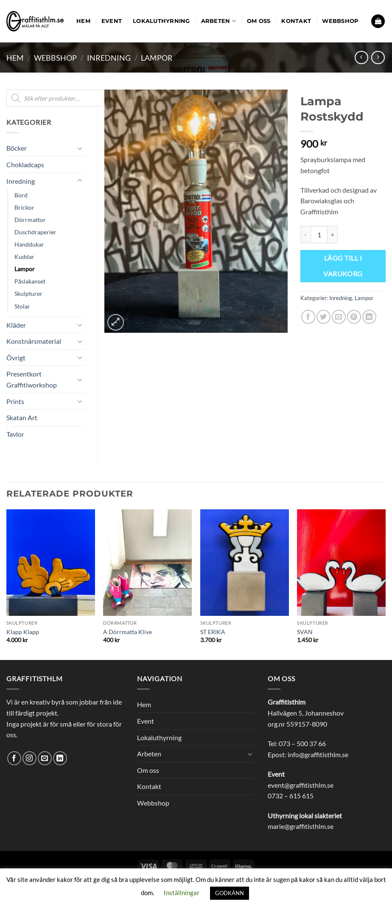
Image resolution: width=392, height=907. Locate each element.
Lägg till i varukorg (343, 266)
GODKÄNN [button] (229, 893)
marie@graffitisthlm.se (300, 826)
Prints (15, 401)
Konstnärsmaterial (33, 341)
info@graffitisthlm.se (318, 754)
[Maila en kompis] (339, 317)
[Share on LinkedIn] (369, 317)
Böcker (16, 148)
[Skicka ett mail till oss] (45, 758)
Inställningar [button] (181, 892)
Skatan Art (21, 417)
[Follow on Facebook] (14, 758)
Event (111, 21)
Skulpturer (28, 293)
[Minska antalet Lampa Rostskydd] (305, 234)
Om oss (259, 21)
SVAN (305, 631)
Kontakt (296, 21)
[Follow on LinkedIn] (60, 758)
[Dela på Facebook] (308, 317)
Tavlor (15, 434)
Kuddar (24, 256)
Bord (21, 195)
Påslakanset (29, 281)
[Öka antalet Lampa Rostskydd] (333, 234)
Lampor (157, 57)
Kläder (16, 325)
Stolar (22, 306)
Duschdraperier (35, 232)
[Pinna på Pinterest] (354, 317)
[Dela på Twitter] (323, 317)
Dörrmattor (30, 219)
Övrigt (15, 358)
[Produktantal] (319, 234)
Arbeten (218, 21)
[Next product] (361, 57)
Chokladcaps (25, 164)
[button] (378, 21)
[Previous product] (377, 57)
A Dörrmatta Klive (127, 631)
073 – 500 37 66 (302, 743)
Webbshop (340, 21)
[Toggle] (80, 148)
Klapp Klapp (22, 631)
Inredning (109, 57)
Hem (83, 21)
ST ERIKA (212, 631)
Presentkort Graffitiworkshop (31, 379)
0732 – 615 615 (291, 796)
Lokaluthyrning (161, 21)
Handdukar (29, 244)
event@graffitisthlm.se (300, 785)
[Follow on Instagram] (29, 758)
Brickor (24, 207)
